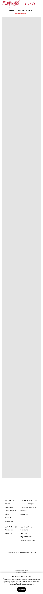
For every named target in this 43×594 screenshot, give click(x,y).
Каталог (21, 11)
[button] (25, 4)
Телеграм (24, 533)
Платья (29, 11)
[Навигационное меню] (39, 4)
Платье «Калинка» (21, 13)
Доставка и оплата (28, 507)
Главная (12, 11)
